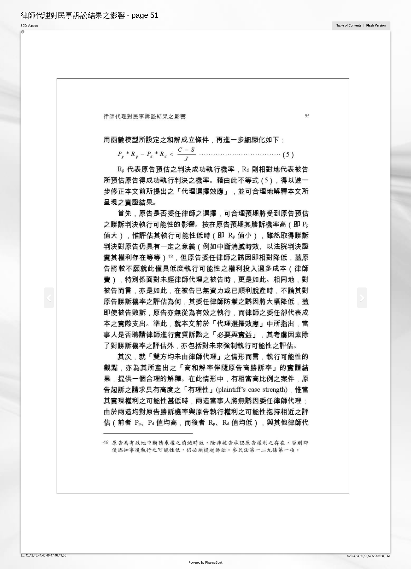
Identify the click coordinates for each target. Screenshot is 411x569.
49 (60, 555)
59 (378, 556)
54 (357, 556)
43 (35, 555)
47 (52, 555)
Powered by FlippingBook (205, 562)
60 (382, 556)
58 (374, 556)
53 (353, 556)
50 (64, 555)
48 (56, 555)
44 (39, 555)
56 (365, 556)
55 (361, 556)
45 (43, 555)
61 (388, 556)
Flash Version (376, 25)
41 (27, 555)
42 (31, 555)
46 (48, 555)
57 (369, 556)
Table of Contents (349, 25)
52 (348, 556)
